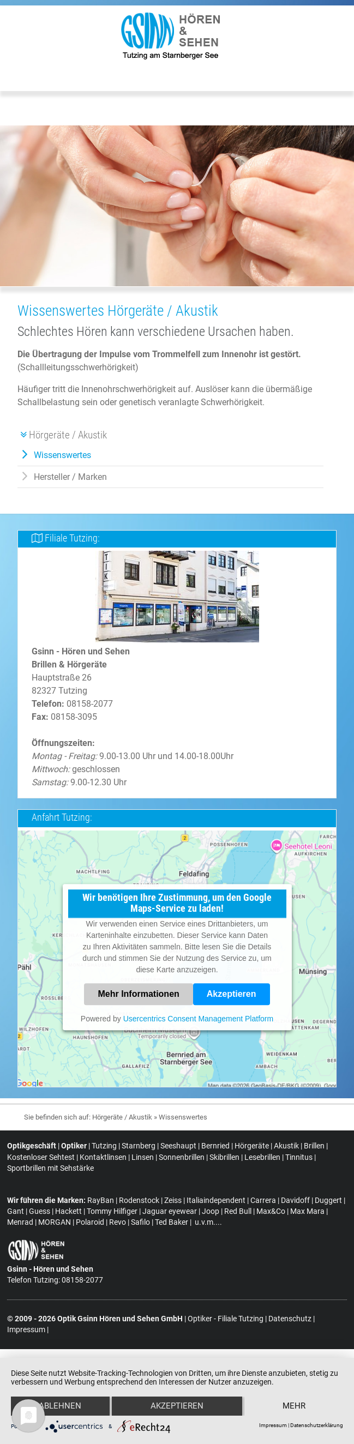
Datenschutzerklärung (316, 1425)
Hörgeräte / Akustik (122, 1117)
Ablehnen (60, 1406)
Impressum (273, 1425)
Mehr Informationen (138, 993)
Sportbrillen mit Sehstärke (50, 1168)
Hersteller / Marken (70, 477)
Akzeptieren (231, 993)
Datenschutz (289, 1348)
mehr (294, 1406)
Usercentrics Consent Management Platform (198, 1018)
